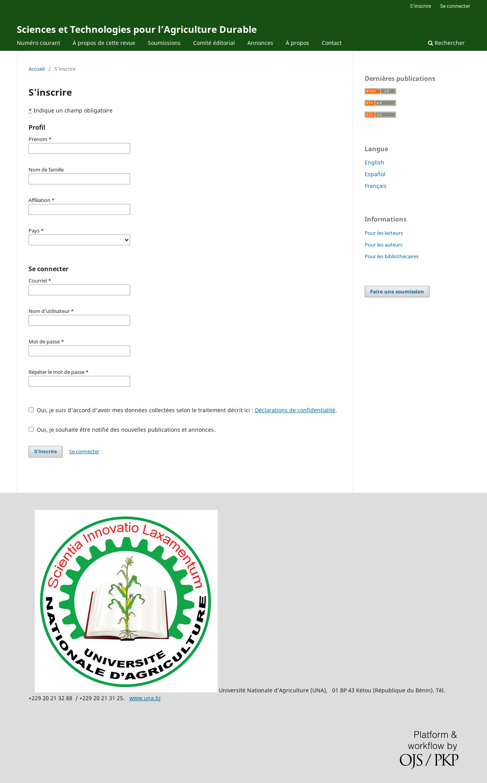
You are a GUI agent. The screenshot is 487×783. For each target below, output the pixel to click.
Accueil (37, 68)
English (374, 162)
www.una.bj (145, 698)
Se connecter (455, 5)
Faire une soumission (397, 291)
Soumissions (164, 42)
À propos (297, 42)
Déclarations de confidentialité (295, 410)
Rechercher (446, 42)
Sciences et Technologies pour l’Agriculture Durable (137, 29)
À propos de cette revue (104, 42)
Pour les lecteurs (384, 232)
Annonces (260, 42)
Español (375, 174)
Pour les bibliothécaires (392, 256)
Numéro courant (38, 42)
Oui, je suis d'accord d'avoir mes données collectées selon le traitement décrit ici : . (183, 410)
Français (376, 185)
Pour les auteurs (384, 244)
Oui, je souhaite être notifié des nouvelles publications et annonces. (122, 429)
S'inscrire (420, 5)
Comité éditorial (214, 42)
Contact (332, 42)
